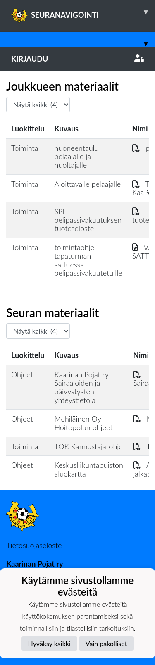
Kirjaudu (77, 58)
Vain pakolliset (106, 643)
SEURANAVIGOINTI (83, 12)
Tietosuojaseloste (34, 545)
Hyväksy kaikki (49, 643)
